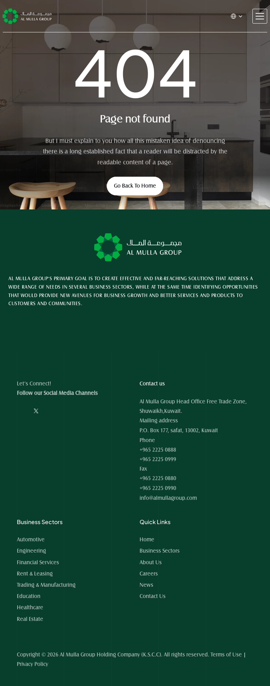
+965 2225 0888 (158, 449)
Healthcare (30, 607)
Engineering (31, 550)
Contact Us (153, 596)
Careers (149, 573)
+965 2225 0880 (158, 478)
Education (28, 596)
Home (148, 539)
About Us (151, 562)
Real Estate (30, 619)
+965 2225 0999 (158, 459)
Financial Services (38, 562)
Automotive (31, 539)
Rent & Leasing (35, 573)
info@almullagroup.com (168, 498)
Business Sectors (160, 550)
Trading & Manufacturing (46, 585)
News (146, 585)
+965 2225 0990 (158, 488)
